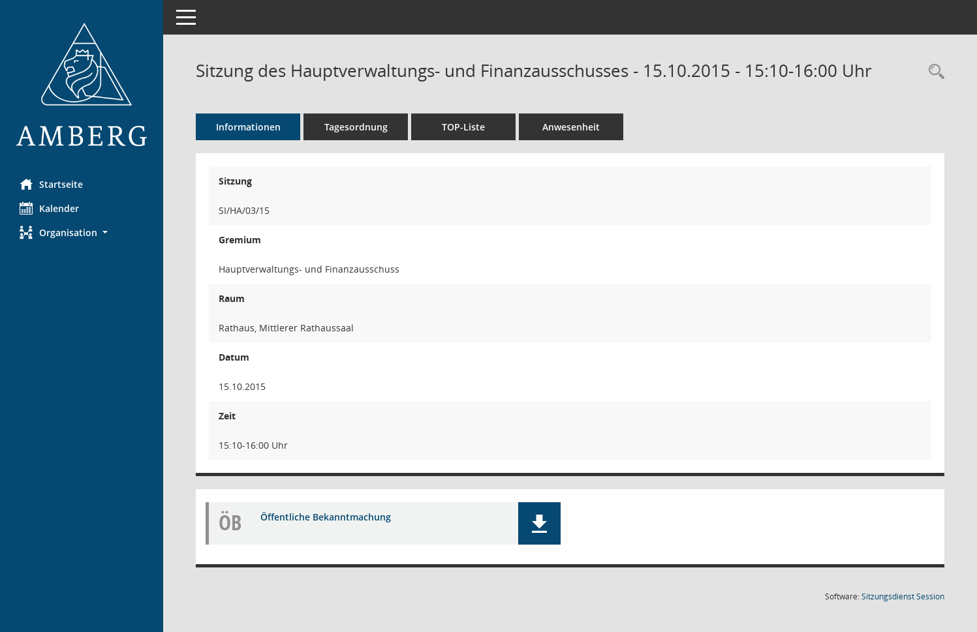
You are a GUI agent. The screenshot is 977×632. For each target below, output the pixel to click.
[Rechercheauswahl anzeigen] (933, 72)
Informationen (248, 127)
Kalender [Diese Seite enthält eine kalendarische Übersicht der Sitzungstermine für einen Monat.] (49, 208)
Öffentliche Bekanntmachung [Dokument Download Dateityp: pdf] (325, 517)
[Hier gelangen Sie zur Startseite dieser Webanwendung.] (81, 84)
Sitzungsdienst (902, 596)
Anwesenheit (571, 127)
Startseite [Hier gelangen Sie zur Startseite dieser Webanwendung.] (51, 183)
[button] (81, 232)
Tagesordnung (356, 127)
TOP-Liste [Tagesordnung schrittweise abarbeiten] (463, 127)
